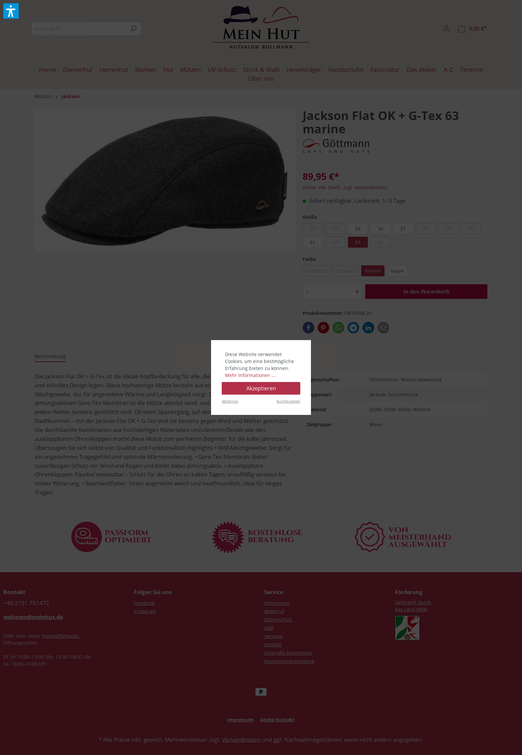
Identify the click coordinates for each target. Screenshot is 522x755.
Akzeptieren (261, 388)
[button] (11, 11)
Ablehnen (230, 401)
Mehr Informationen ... (250, 375)
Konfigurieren (288, 401)
